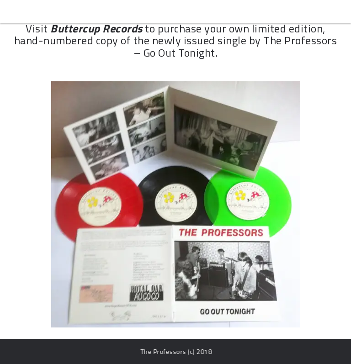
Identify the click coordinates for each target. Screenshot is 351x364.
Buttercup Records (96, 28)
